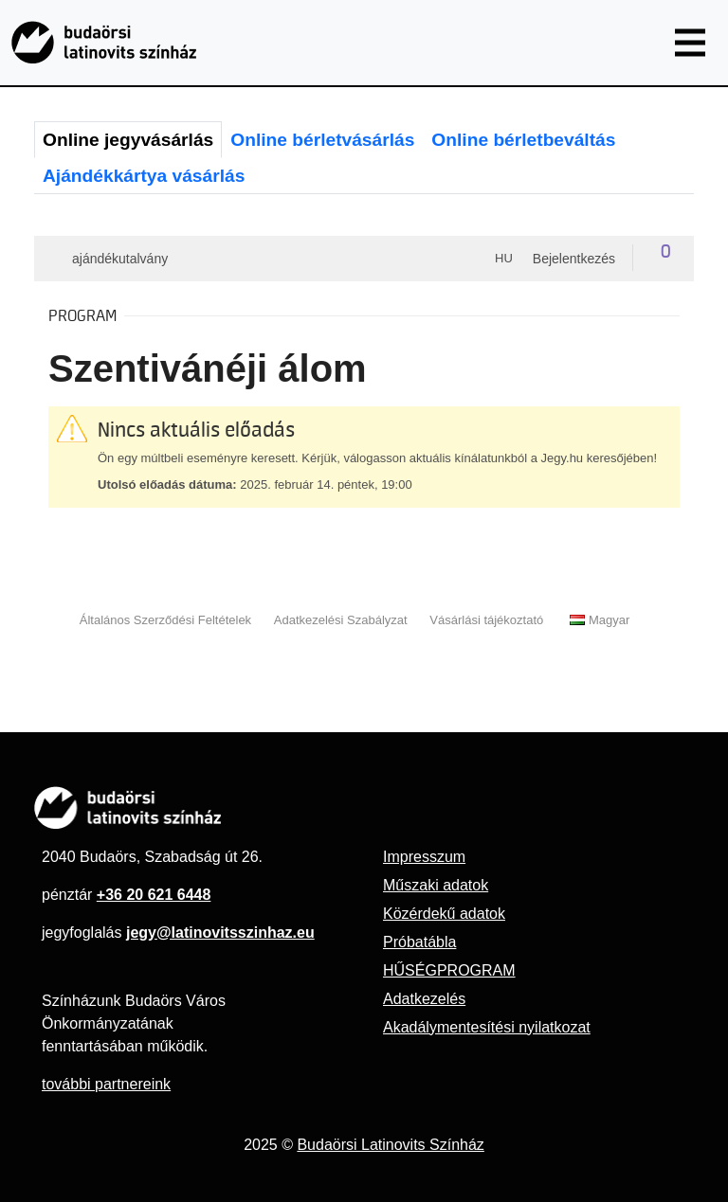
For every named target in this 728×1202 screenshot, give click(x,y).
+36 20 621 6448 (154, 895)
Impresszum (424, 857)
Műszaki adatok (435, 885)
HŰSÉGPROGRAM (449, 970)
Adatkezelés (424, 999)
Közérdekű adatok (444, 914)
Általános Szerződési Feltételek (165, 620)
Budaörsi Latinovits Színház (390, 1145)
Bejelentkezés (574, 258)
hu (504, 258)
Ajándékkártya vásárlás (144, 176)
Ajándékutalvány (120, 258)
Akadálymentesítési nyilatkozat (487, 1027)
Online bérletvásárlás (322, 140)
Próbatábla (419, 942)
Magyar (599, 620)
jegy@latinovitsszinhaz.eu (220, 932)
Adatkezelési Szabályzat (341, 620)
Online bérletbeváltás (523, 140)
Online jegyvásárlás (128, 140)
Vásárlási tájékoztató (486, 620)
